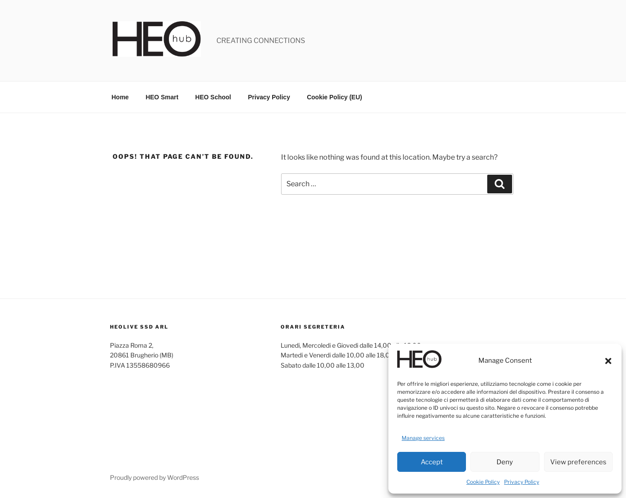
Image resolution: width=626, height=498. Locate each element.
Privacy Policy (521, 481)
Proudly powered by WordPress (154, 477)
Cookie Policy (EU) (334, 97)
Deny (505, 462)
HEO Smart (161, 97)
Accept (432, 462)
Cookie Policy (483, 481)
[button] (608, 361)
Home (120, 97)
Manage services (423, 438)
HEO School (213, 97)
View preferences (578, 462)
